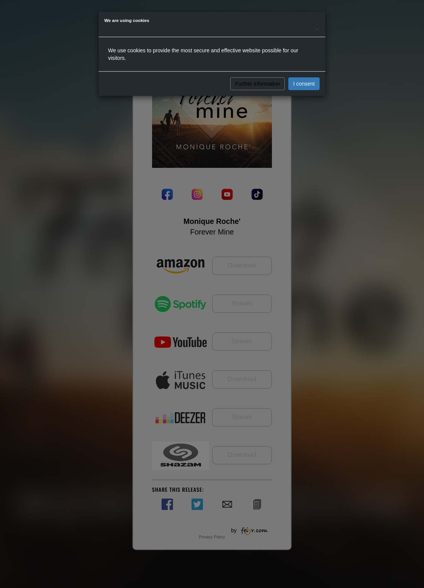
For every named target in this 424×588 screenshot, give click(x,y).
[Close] (317, 27)
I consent (304, 84)
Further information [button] (257, 84)
